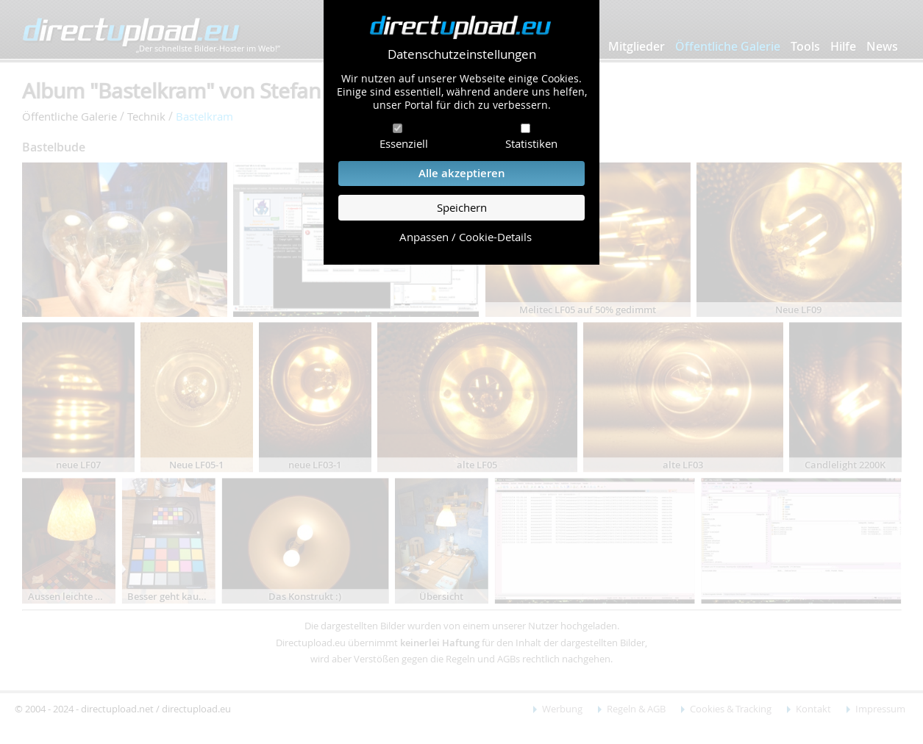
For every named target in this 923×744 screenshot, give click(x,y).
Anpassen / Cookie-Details (465, 237)
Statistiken (531, 143)
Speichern (462, 208)
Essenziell (403, 143)
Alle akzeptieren (461, 173)
